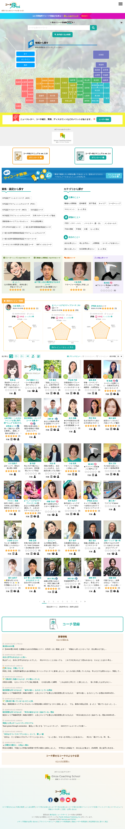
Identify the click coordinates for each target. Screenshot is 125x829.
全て (25, 54)
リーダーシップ (115, 203)
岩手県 (105, 70)
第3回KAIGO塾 (8, 646)
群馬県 (94, 85)
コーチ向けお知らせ (43, 807)
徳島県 (52, 101)
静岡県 (87, 101)
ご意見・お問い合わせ (69, 809)
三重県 (75, 93)
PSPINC (73, 819)
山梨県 (87, 96)
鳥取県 (51, 81)
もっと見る (82, 209)
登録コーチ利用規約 (63, 822)
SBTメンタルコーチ (44, 245)
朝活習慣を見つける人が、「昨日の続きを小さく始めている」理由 (28, 712)
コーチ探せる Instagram (62, 799)
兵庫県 (57, 84)
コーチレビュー (116, 807)
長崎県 (18, 82)
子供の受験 (68, 229)
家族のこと (74, 217)
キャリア (102, 203)
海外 (25, 65)
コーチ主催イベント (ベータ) (99, 807)
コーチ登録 (71, 624)
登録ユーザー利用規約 (80, 822)
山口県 (38, 84)
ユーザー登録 (104, 119)
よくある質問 (30, 807)
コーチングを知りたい (110, 243)
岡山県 (51, 86)
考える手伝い (84, 243)
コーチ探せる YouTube (68, 799)
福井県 (72, 80)
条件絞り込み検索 (64, 35)
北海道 (101, 55)
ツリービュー (103, 356)
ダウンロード (34, 158)
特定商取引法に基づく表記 (98, 822)
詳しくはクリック (71, 16)
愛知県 (80, 95)
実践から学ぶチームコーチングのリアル (18, 723)
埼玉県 (97, 90)
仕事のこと (73, 197)
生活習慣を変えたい (87, 249)
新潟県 (96, 80)
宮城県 (105, 75)
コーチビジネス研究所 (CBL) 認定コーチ (17, 245)
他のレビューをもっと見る (62, 347)
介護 (85, 229)
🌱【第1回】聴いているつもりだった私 (18, 701)
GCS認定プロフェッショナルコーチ (16, 215)
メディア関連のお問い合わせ (27, 822)
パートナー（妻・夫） (93, 223)
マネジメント (69, 209)
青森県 (101, 65)
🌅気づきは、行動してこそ (13, 668)
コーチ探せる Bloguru (74, 799)
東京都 (97, 96)
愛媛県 (41, 96)
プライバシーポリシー (47, 822)
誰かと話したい (70, 249)
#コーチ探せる (63, 640)
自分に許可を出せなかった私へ (14, 657)
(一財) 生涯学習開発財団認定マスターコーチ (19, 239)
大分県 (30, 88)
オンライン (25, 59)
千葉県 (106, 98)
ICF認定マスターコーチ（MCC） (15, 210)
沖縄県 (18, 106)
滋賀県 (72, 85)
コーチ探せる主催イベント (78, 807)
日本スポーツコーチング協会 (44, 215)
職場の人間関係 (70, 203)
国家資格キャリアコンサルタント (15, 221)
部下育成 (92, 203)
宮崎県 (30, 94)
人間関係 (96, 243)
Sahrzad (64, 819)
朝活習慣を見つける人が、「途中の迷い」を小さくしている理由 (27, 690)
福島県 (105, 80)
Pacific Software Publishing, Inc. (70, 817)
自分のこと (73, 237)
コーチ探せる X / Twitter (56, 799)
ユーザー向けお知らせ (60, 807)
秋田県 (97, 70)
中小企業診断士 (37, 221)
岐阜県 (80, 88)
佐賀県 (24, 82)
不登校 (78, 229)
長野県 (87, 88)
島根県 (44, 81)
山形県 (97, 75)
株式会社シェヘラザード (58, 815)
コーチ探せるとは (8, 807)
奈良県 (70, 93)
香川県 (52, 96)
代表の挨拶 (20, 807)
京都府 (64, 83)
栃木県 (100, 85)
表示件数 (112, 356)
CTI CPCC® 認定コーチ (11, 227)
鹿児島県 (29, 100)
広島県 (44, 86)
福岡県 (30, 82)
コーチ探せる (12, 5)
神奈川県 (95, 101)
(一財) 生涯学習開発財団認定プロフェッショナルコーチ (23, 233)
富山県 (87, 80)
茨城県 (106, 88)
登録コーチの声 (53, 809)
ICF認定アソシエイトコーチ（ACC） (16, 198)
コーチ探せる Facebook (50, 799)
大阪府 (64, 93)
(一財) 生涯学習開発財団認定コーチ (37, 227)
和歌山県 (68, 101)
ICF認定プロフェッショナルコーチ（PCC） (19, 204)
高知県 (41, 101)
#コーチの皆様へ (62, 761)
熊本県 (24, 91)
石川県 (80, 81)
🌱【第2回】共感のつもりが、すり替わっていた (21, 679)
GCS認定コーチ (37, 210)
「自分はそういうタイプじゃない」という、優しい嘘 (23, 734)
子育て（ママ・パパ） (73, 223)
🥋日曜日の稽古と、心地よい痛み (16, 745)
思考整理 (82, 203)
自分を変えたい (70, 243)
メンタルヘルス (110, 223)
